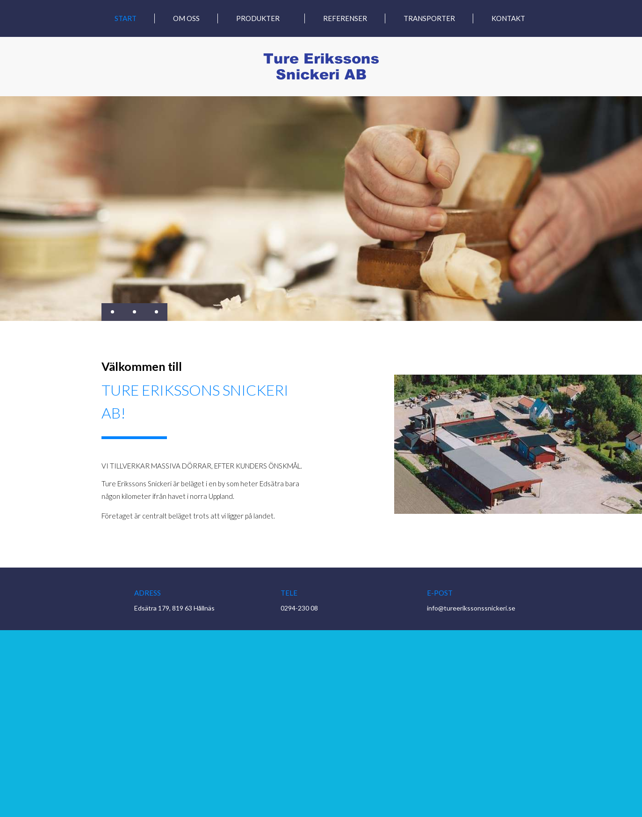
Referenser (345, 18)
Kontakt (508, 18)
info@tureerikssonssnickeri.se (471, 608)
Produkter (258, 18)
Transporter (429, 18)
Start (126, 18)
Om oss (186, 18)
